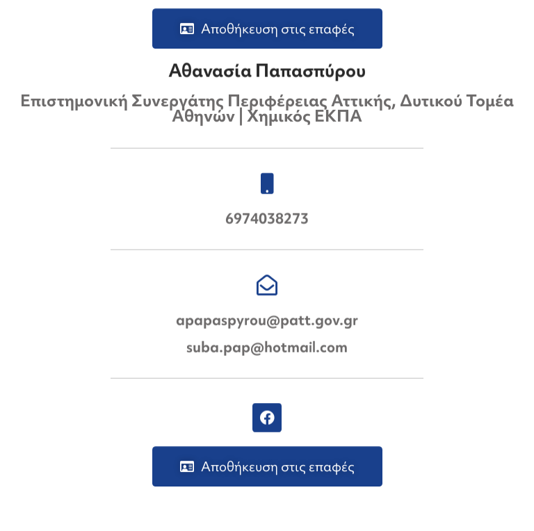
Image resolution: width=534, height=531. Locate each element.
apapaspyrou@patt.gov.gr (267, 320)
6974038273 (267, 218)
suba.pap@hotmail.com (267, 347)
